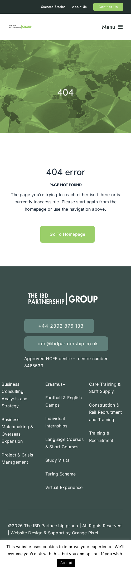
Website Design (26, 532)
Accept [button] (66, 562)
